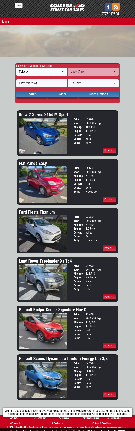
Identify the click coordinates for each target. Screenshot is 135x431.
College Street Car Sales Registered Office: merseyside (35, 427)
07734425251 (111, 13)
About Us (15, 423)
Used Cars (40, 418)
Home (14, 418)
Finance (64, 418)
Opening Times (91, 418)
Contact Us (57, 423)
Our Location (114, 418)
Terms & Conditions (101, 423)
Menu (5, 21)
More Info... (109, 150)
